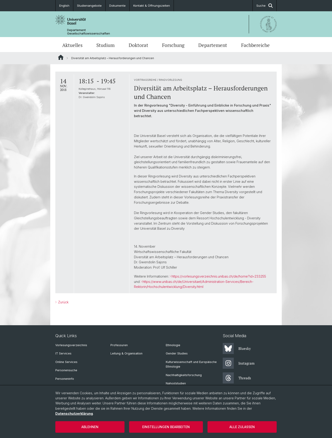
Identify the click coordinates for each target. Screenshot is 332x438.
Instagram (239, 363)
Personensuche (66, 370)
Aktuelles (72, 45)
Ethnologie (173, 345)
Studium (105, 45)
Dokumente (117, 5)
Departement (212, 45)
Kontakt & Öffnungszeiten (151, 5)
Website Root (60, 57)
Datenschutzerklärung (74, 413)
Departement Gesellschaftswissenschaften (88, 31)
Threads (237, 377)
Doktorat (138, 45)
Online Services (66, 362)
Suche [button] (264, 5)
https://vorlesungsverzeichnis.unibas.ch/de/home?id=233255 (219, 276)
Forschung (173, 45)
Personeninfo (64, 378)
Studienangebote (89, 5)
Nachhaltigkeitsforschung (184, 375)
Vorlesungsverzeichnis (71, 345)
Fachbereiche (255, 45)
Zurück (62, 302)
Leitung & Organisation (126, 353)
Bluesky (237, 348)
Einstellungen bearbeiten (166, 427)
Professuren (119, 345)
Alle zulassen (242, 427)
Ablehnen (89, 427)
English (64, 5)
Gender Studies (177, 353)
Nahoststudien (176, 383)
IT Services (63, 353)
